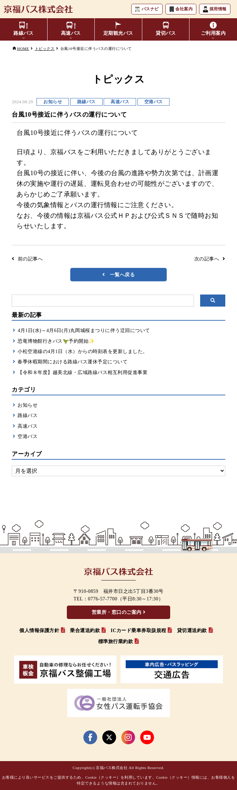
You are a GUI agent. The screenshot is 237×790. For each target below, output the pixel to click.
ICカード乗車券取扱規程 (138, 630)
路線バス (28, 415)
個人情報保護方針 (39, 630)
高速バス (28, 426)
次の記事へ (206, 258)
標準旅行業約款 (115, 641)
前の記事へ (30, 258)
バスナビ (147, 9)
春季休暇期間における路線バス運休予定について (72, 361)
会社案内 (181, 9)
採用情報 (215, 9)
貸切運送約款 (192, 630)
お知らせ (28, 405)
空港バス (28, 436)
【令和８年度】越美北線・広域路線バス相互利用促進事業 (82, 372)
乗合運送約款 (85, 630)
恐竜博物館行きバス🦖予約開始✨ (56, 341)
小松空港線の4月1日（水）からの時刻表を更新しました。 (83, 351)
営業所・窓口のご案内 (117, 612)
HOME (23, 48)
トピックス (45, 48)
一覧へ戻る (122, 274)
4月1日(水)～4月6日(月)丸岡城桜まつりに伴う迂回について (84, 330)
